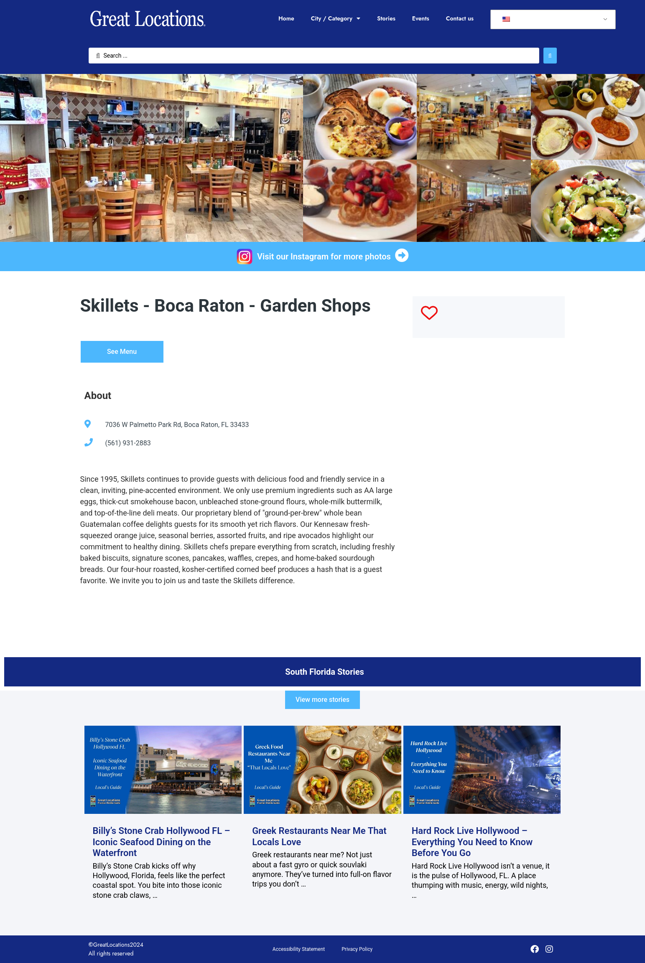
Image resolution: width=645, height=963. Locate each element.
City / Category (335, 18)
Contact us (460, 18)
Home (286, 18)
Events (420, 18)
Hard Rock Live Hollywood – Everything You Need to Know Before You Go (472, 842)
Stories (386, 18)
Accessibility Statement (299, 949)
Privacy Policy (357, 949)
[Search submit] (550, 56)
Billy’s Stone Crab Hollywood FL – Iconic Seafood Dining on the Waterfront (161, 842)
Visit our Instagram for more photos (324, 257)
